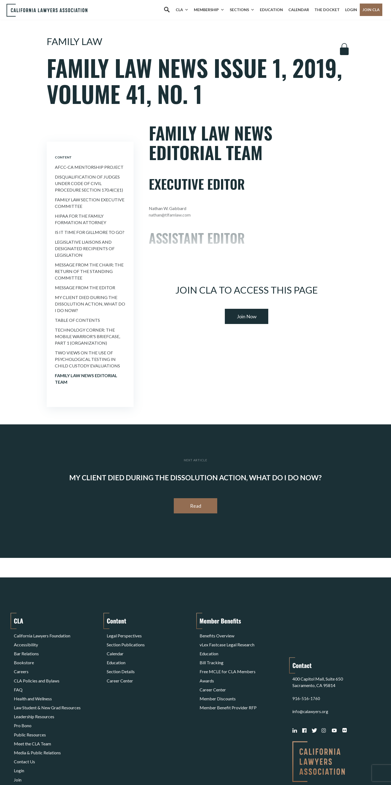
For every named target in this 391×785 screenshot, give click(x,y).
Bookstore (24, 653)
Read (195, 506)
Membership (209, 10)
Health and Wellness (33, 679)
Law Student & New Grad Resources (47, 686)
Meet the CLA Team (32, 712)
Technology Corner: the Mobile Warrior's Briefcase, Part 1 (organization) (87, 336)
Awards (207, 666)
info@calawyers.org (311, 669)
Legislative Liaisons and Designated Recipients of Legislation (85, 248)
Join (17, 738)
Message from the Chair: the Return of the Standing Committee (89, 271)
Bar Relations (26, 647)
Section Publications (126, 640)
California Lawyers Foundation (42, 634)
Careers (21, 660)
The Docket (327, 9)
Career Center (120, 666)
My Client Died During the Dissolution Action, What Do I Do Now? (90, 304)
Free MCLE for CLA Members (228, 660)
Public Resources (30, 705)
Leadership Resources (34, 692)
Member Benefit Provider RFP (228, 686)
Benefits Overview (217, 634)
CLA (182, 10)
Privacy (58, 767)
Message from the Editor (85, 287)
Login (351, 9)
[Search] (166, 10)
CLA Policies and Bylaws (36, 666)
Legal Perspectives (124, 634)
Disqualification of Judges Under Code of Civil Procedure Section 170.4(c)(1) (89, 183)
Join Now (247, 316)
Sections (242, 10)
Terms (37, 767)
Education (271, 9)
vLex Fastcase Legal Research (227, 640)
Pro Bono (22, 699)
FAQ (18, 673)
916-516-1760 (306, 656)
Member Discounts (218, 679)
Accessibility (26, 640)
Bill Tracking (211, 653)
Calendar (298, 9)
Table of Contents (77, 320)
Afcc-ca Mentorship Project (89, 167)
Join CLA (371, 9)
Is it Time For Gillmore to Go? (89, 232)
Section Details (121, 660)
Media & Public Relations (37, 719)
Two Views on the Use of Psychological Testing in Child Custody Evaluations (87, 359)
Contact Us (24, 725)
